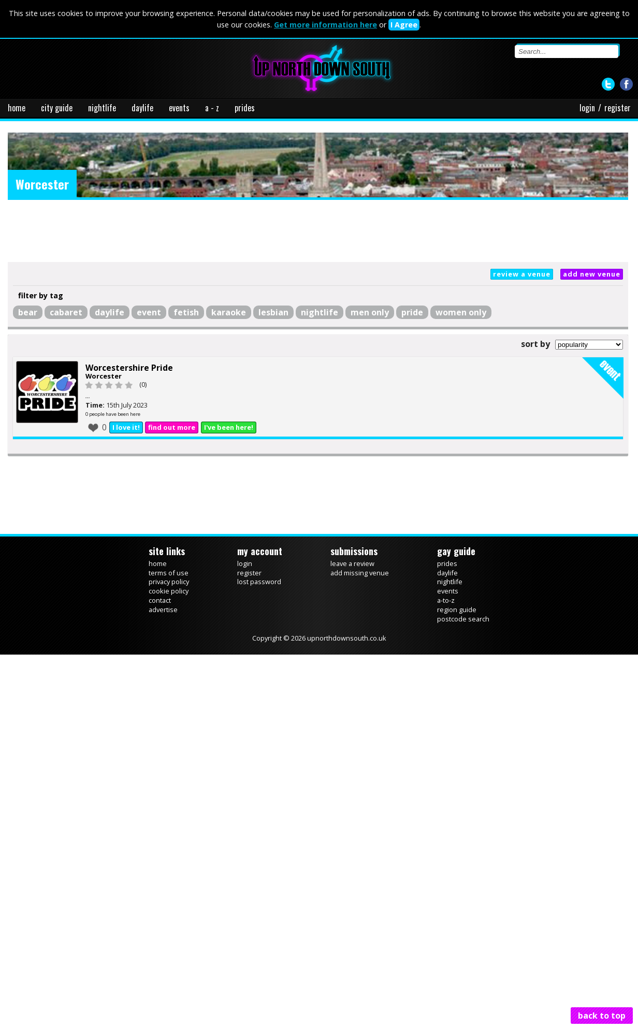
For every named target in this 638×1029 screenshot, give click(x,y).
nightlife (102, 108)
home (16, 108)
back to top (602, 1015)
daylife (142, 108)
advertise (163, 609)
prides (245, 108)
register (617, 108)
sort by (535, 344)
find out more (171, 427)
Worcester (103, 376)
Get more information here (325, 25)
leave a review (352, 563)
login (587, 108)
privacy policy (169, 581)
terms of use (169, 572)
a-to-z (446, 600)
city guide (56, 108)
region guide (456, 609)
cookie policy (169, 591)
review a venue (521, 274)
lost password (259, 581)
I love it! (126, 427)
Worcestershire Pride (129, 367)
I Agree (403, 25)
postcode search (463, 619)
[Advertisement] (318, 231)
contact (160, 600)
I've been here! (228, 427)
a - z (212, 108)
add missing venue (359, 572)
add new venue (591, 274)
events (179, 108)
